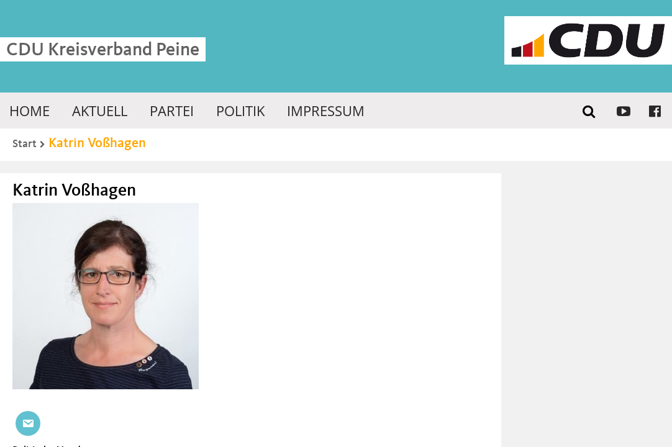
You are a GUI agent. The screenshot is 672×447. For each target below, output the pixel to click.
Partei (172, 110)
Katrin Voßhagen (97, 143)
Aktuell (99, 110)
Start (24, 144)
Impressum (326, 110)
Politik (240, 110)
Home (29, 110)
